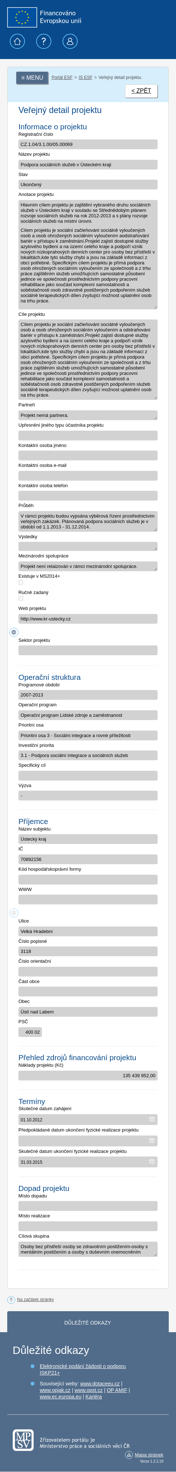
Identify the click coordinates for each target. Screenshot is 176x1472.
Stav (23, 174)
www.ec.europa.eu (60, 1397)
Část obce (29, 981)
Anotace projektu (36, 194)
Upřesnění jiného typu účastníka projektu (61, 425)
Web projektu (32, 608)
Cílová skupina (33, 1236)
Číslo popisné (32, 941)
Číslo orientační (34, 961)
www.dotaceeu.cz (100, 1384)
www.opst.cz (88, 1390)
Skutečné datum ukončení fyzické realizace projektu (72, 1151)
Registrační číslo (35, 134)
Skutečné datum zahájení (45, 1108)
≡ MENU (32, 78)
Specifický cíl (32, 765)
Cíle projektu (31, 314)
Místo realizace (34, 1215)
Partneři (26, 404)
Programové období (39, 684)
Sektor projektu (34, 640)
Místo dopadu (32, 1195)
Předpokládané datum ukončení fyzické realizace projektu (78, 1130)
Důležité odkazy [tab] (87, 1323)
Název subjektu (34, 829)
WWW (25, 889)
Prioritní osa (30, 725)
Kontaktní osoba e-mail (42, 465)
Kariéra (94, 1397)
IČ (20, 848)
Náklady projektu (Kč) (40, 1065)
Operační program (37, 704)
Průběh (26, 505)
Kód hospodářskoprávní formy (49, 869)
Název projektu (34, 154)
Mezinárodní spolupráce (43, 555)
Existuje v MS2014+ (39, 576)
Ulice (23, 921)
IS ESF (86, 77)
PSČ (23, 1021)
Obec (24, 1001)
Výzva (24, 785)
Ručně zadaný (33, 592)
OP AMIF (117, 1390)
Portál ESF (62, 77)
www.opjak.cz (55, 1390)
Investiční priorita (36, 745)
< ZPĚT (141, 91)
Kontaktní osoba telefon (43, 485)
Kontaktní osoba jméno (42, 445)
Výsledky (27, 536)
